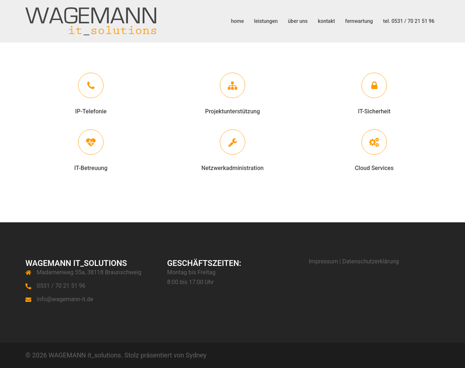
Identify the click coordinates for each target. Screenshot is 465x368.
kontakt (326, 21)
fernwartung (359, 21)
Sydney (196, 355)
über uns (298, 21)
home (237, 21)
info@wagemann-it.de (65, 299)
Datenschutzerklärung (370, 261)
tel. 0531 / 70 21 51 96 (408, 21)
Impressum (323, 261)
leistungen (266, 21)
